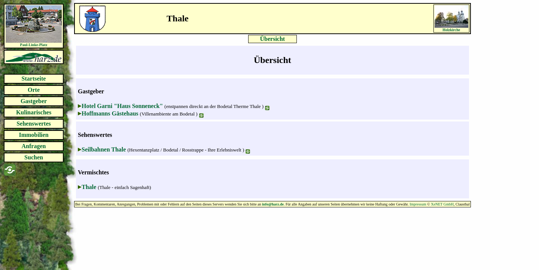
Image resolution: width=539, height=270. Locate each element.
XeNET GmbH (442, 204)
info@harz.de (273, 204)
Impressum (417, 204)
